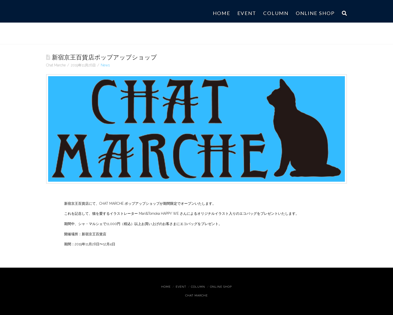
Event (181, 286)
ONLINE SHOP (221, 286)
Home (166, 286)
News (105, 65)
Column (198, 286)
